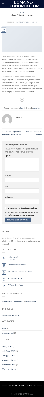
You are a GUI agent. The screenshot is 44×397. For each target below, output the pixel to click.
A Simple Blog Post (15, 278)
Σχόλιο (8, 156)
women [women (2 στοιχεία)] (17, 315)
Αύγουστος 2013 (8, 369)
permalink (36, 108)
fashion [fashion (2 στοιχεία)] (9, 315)
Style (22, 12)
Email (7, 186)
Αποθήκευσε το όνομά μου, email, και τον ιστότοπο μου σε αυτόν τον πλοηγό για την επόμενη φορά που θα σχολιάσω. (21, 211)
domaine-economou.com (23, 4)
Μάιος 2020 (6, 346)
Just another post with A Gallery (20, 271)
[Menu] (3, 4)
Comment (11, 259)
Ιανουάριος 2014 (8, 360)
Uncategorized (8, 333)
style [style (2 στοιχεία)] (13, 315)
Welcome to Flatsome (17, 264)
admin (34, 22)
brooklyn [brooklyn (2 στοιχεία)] (4, 315)
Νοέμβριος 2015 (8, 351)
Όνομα (8, 176)
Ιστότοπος (9, 197)
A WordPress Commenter (12, 301)
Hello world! (13, 257)
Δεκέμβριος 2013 (9, 364)
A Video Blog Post (15, 285)
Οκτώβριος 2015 (8, 355)
